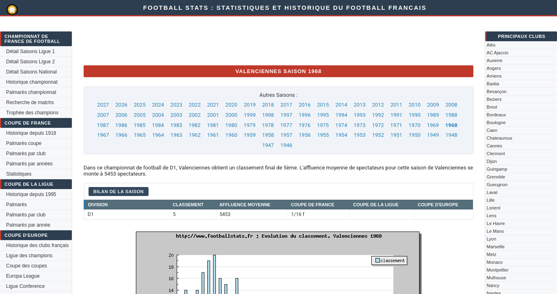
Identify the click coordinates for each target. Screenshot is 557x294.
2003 (176, 115)
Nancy (493, 285)
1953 (360, 135)
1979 (249, 125)
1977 (286, 125)
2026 (121, 105)
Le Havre (496, 223)
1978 (268, 125)
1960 (231, 135)
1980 (231, 125)
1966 (121, 135)
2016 (305, 105)
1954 (341, 135)
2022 (195, 105)
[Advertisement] (232, 40)
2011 (396, 105)
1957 (286, 135)
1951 (396, 135)
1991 (396, 115)
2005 (140, 115)
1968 (451, 125)
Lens (492, 215)
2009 (433, 105)
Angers (494, 68)
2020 (231, 105)
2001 (213, 115)
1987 (103, 125)
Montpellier (498, 269)
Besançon (497, 91)
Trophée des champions (32, 113)
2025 (140, 105)
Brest (492, 107)
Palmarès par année (28, 225)
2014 (341, 105)
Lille (491, 200)
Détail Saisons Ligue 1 (30, 51)
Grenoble (496, 176)
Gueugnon (497, 184)
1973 (360, 125)
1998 (268, 115)
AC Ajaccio (497, 52)
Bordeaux (496, 114)
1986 (121, 125)
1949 (433, 135)
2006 (121, 115)
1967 (103, 135)
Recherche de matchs (30, 102)
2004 (158, 115)
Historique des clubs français (37, 245)
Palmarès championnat (31, 92)
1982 (194, 125)
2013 (360, 105)
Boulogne (496, 122)
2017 (286, 105)
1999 (249, 115)
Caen (492, 130)
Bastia (493, 83)
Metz (492, 254)
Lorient (494, 207)
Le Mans (495, 231)
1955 (323, 135)
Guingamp (497, 169)
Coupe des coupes (26, 266)
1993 (360, 115)
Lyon (491, 238)
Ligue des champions (29, 255)
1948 (451, 135)
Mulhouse (496, 277)
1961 (213, 135)
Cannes (494, 145)
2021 (213, 105)
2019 (249, 105)
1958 (268, 135)
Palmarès (16, 204)
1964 (158, 135)
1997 (286, 115)
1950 (415, 135)
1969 (433, 125)
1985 (139, 125)
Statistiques (18, 174)
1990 (415, 115)
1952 (378, 135)
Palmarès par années (29, 164)
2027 (103, 105)
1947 (268, 145)
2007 (103, 115)
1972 (378, 125)
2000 (231, 115)
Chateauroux (500, 138)
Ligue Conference (25, 286)
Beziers (494, 99)
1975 (323, 125)
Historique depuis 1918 (31, 133)
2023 (176, 105)
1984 (158, 125)
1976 (305, 125)
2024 (158, 105)
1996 (305, 115)
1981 (213, 125)
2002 (195, 115)
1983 (176, 125)
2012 (378, 105)
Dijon (492, 161)
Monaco (495, 262)
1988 (451, 115)
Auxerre (495, 60)
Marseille (496, 246)
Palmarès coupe (24, 143)
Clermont (496, 153)
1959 (249, 135)
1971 (396, 125)
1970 (414, 125)
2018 (268, 105)
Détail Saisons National (31, 72)
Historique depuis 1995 (31, 194)
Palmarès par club (26, 153)
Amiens (494, 76)
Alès (491, 44)
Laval (492, 192)
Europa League (23, 276)
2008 (451, 105)
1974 (341, 125)
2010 (415, 105)
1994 (341, 115)
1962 (195, 135)
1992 (378, 115)
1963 (176, 135)
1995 (323, 115)
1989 (433, 115)
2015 (323, 105)
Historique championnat (32, 82)
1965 (140, 135)
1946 (286, 145)
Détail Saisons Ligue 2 (30, 62)
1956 (305, 135)
